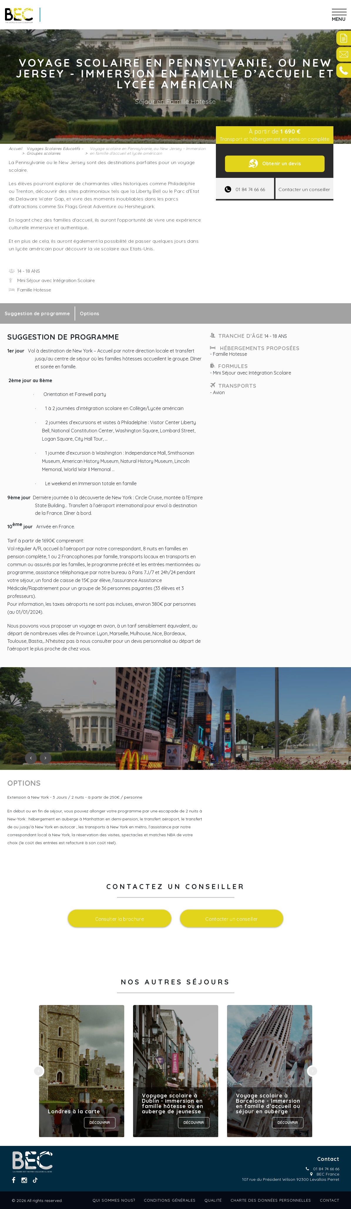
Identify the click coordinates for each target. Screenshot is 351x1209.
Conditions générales (170, 1200)
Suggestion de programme (37, 313)
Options (89, 313)
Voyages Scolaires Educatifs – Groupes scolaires (55, 151)
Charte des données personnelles (271, 1200)
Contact (329, 1200)
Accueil (15, 148)
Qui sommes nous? (114, 1200)
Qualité (213, 1200)
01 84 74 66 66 (326, 1168)
